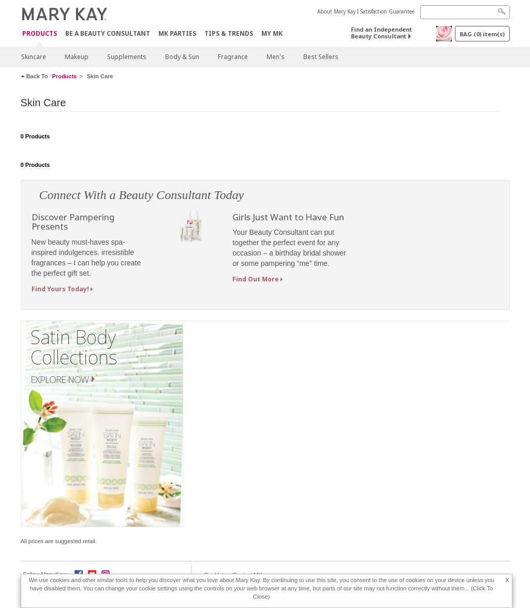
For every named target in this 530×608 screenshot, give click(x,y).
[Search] (465, 12)
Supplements (126, 56)
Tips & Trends (228, 33)
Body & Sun (182, 56)
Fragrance (233, 56)
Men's (276, 56)
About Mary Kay (336, 11)
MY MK (272, 33)
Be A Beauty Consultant (107, 33)
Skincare (33, 56)
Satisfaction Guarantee (387, 11)
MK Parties (177, 33)
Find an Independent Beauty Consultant (381, 32)
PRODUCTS (39, 34)
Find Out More (255, 279)
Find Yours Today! (60, 289)
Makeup (77, 56)
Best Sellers (320, 56)
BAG (482, 34)
